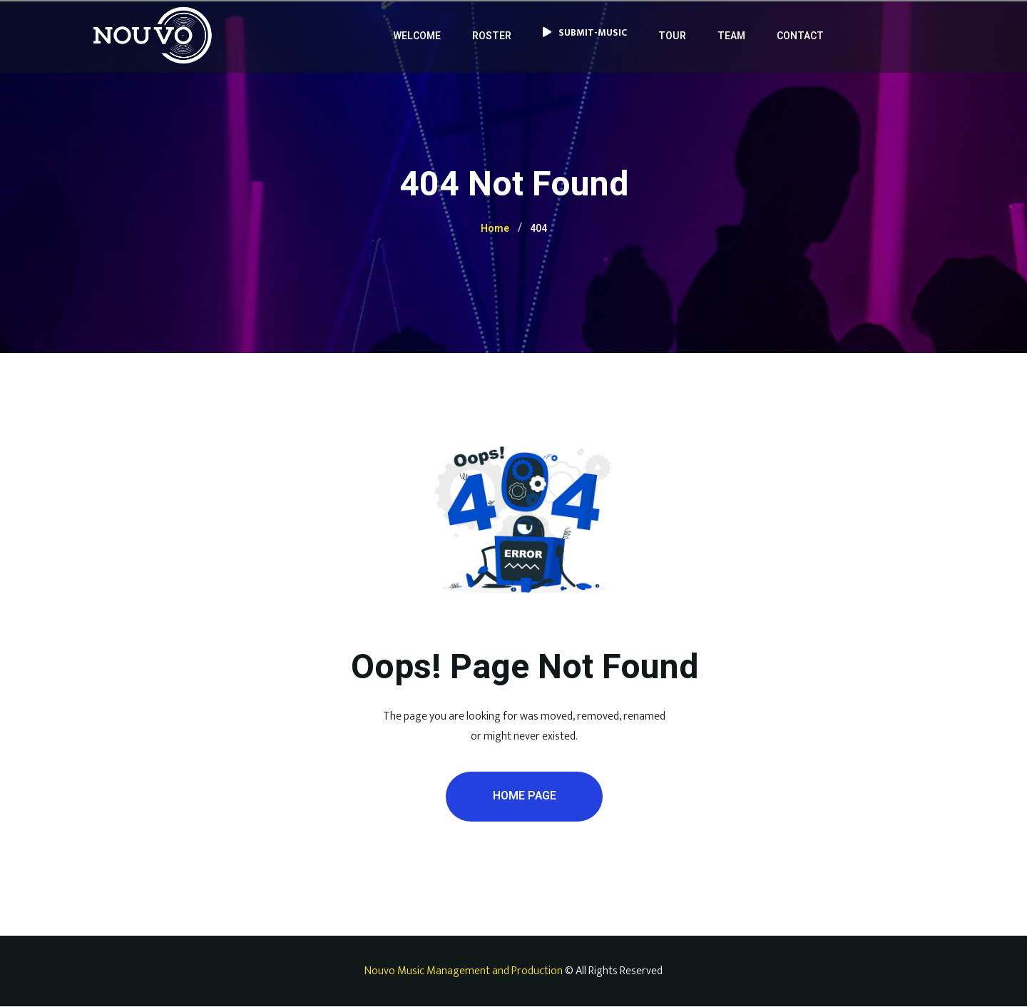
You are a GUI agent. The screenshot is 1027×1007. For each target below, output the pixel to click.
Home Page (524, 795)
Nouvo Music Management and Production (463, 971)
